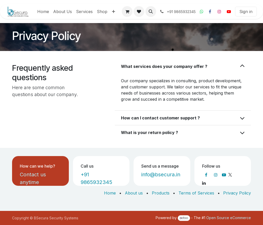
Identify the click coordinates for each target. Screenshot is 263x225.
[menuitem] (43, 11)
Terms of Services (196, 193)
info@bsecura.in (160, 174)
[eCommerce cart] (127, 11)
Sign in (245, 11)
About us (134, 193)
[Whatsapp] (201, 11)
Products (161, 193)
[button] (150, 11)
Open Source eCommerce (228, 218)
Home (110, 193)
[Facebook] (210, 11)
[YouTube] (229, 11)
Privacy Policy (237, 193)
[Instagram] (219, 11)
